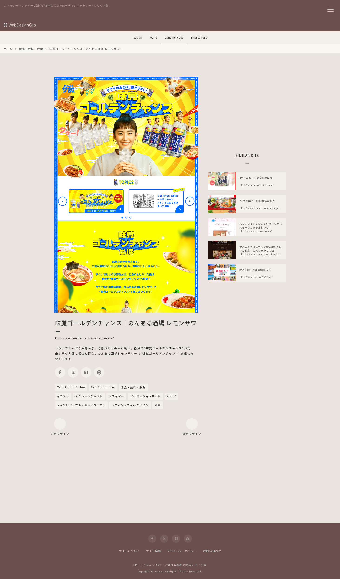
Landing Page (174, 37)
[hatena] (86, 372)
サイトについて (129, 551)
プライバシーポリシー (182, 551)
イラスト (63, 396)
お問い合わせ (212, 551)
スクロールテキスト (89, 396)
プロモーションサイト (145, 396)
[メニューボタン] (331, 9)
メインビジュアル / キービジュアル (81, 405)
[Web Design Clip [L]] (20, 25)
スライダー (116, 396)
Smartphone (199, 37)
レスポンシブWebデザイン (130, 405)
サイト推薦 (153, 551)
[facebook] (60, 372)
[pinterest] (99, 372)
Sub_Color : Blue (103, 387)
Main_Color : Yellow (71, 387)
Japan (137, 37)
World (153, 37)
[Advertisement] (247, 109)
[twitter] (73, 372)
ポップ (171, 396)
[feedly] (188, 539)
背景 (158, 405)
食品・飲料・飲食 (133, 387)
